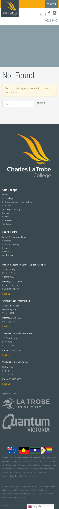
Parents (5, 216)
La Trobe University (10, 244)
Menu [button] (51, 4)
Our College (7, 198)
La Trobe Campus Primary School (17, 201)
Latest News (7, 220)
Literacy (5, 248)
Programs (6, 213)
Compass (6, 240)
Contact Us (7, 223)
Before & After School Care (14, 237)
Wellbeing (6, 251)
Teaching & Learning (11, 209)
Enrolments (7, 205)
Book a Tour (7, 255)
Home (5, 194)
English (34, 506)
